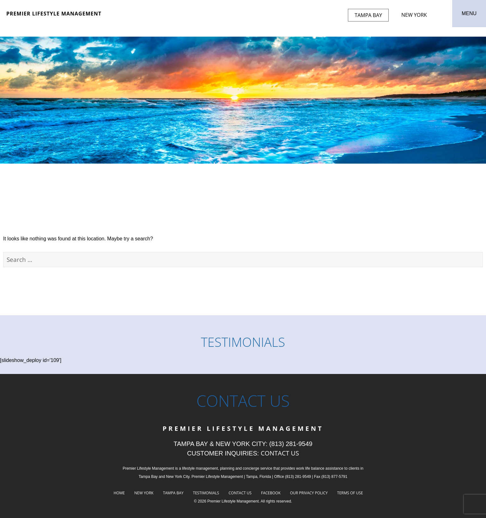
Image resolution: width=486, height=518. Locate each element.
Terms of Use (350, 493)
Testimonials (206, 493)
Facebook (271, 493)
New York (414, 14)
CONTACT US (280, 453)
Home (119, 493)
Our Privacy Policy (309, 493)
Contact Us (240, 493)
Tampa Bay (368, 15)
